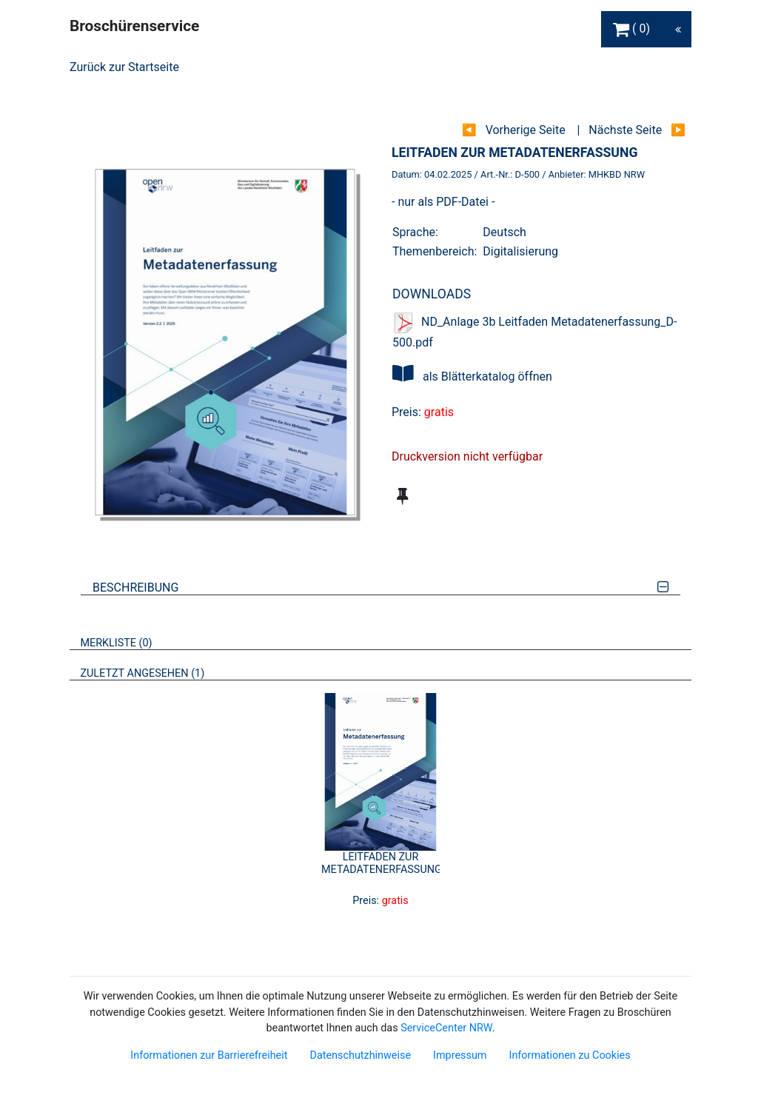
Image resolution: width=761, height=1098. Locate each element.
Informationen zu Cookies (569, 1055)
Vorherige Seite (526, 130)
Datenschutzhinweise (360, 1055)
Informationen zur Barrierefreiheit (208, 1055)
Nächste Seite (625, 130)
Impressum (459, 1055)
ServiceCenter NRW (446, 1028)
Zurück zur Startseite (124, 67)
